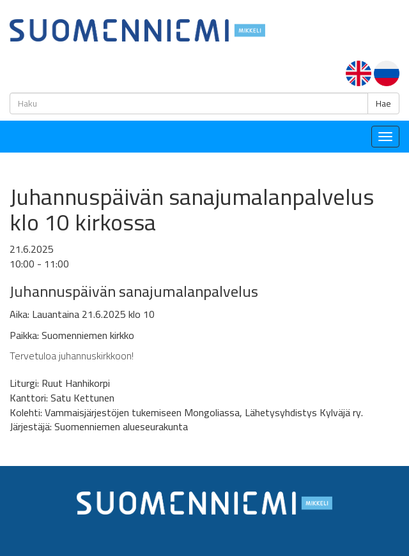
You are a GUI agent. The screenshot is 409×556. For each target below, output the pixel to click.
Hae (383, 103)
